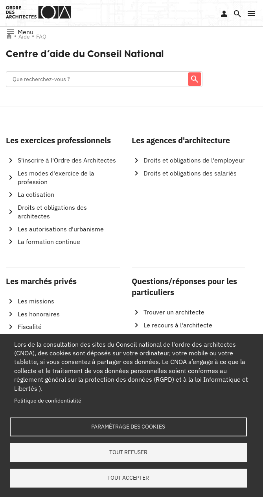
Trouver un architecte (173, 312)
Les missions (36, 301)
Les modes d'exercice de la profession (56, 177)
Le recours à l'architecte (177, 325)
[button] (251, 13)
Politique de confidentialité (47, 400)
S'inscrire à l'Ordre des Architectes (67, 160)
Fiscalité (30, 327)
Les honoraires (39, 314)
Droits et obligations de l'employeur (194, 160)
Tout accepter (128, 477)
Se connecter (224, 14)
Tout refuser (128, 452)
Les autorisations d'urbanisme (61, 229)
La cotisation (36, 194)
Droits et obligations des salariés (190, 173)
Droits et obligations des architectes (52, 211)
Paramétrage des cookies (128, 426)
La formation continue (49, 242)
